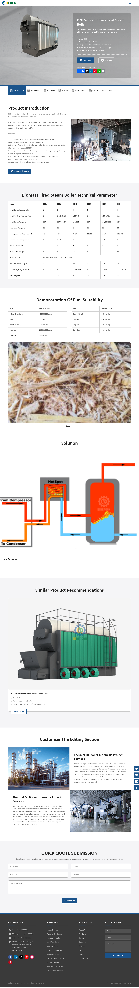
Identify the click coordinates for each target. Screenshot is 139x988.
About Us (82, 931)
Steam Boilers (52, 931)
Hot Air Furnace (53, 964)
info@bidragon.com (25, 939)
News (81, 955)
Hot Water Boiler (53, 939)
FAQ (80, 951)
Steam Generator (54, 955)
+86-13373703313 (22, 931)
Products (82, 935)
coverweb (126, 984)
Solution (82, 943)
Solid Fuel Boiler (53, 943)
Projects (82, 947)
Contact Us (83, 960)
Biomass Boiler (53, 947)
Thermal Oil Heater (54, 935)
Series (81, 939)
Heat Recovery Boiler (55, 968)
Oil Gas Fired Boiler (54, 951)
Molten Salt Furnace (55, 972)
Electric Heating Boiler (56, 960)
